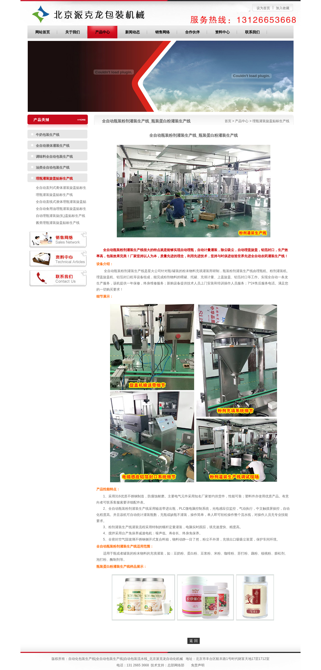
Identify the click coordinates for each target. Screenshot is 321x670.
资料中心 (222, 32)
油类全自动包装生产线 (52, 168)
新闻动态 (132, 32)
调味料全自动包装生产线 (54, 157)
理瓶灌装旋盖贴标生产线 (54, 178)
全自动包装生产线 (109, 659)
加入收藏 (282, 8)
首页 (228, 121)
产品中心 (102, 32)
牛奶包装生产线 (47, 135)
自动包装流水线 (135, 659)
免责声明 (197, 665)
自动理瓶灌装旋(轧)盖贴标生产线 (60, 216)
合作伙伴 (192, 32)
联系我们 (252, 32)
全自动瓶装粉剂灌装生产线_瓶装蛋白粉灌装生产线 (146, 121)
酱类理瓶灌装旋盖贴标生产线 (58, 223)
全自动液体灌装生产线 (52, 146)
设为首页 (263, 8)
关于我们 (72, 32)
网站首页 (42, 32)
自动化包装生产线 (81, 659)
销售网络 (162, 32)
